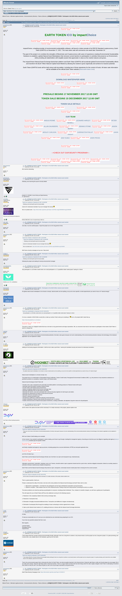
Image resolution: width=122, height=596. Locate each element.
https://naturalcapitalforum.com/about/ (31, 320)
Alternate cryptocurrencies (16, 16)
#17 (118, 511)
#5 (118, 222)
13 (18, 20)
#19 (118, 552)
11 (15, 20)
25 (35, 20)
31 (43, 20)
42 (58, 20)
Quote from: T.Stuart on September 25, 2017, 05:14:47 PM (34, 474)
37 (51, 20)
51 (71, 20)
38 (53, 20)
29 (40, 20)
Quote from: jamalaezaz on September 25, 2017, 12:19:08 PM (35, 202)
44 (61, 20)
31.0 (19, 11)
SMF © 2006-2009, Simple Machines (66, 593)
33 (46, 20)
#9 (118, 288)
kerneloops (6, 25)
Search (14, 13)
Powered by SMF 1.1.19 (53, 593)
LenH (4, 510)
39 (54, 20)
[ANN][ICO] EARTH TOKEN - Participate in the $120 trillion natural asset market (68, 16)
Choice (84, 35)
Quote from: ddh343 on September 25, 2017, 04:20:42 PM (34, 429)
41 (57, 20)
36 (50, 20)
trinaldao (5, 199)
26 (36, 20)
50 (69, 20)
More (26, 13)
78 (73, 20)
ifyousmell (6, 288)
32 (44, 20)
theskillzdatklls (7, 266)
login (16, 8)
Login (17, 13)
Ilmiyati (5, 532)
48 (66, 20)
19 (26, 20)
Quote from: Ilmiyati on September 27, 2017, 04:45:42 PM (34, 555)
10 (14, 20)
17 (24, 20)
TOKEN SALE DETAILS (70, 104)
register (20, 8)
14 (20, 20)
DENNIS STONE (75, 126)
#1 (118, 25)
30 (42, 20)
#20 (118, 569)
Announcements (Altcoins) (30, 16)
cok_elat (5, 222)
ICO (58, 35)
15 (21, 20)
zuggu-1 (5, 253)
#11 (118, 332)
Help (10, 13)
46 (64, 20)
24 (33, 20)
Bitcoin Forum (6, 16)
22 (31, 20)
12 (17, 20)
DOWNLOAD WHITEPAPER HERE (70, 80)
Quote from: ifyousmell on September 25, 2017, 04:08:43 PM (35, 369)
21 (29, 20)
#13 (118, 366)
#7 (118, 254)
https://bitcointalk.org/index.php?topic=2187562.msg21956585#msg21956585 (52, 209)
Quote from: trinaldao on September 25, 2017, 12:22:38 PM (34, 237)
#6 (118, 235)
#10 (118, 308)
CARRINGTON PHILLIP (75, 132)
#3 (118, 178)
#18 (118, 532)
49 (68, 20)
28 (39, 20)
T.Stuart (5, 404)
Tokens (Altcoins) (42, 16)
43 (59, 20)
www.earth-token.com (87, 69)
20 (28, 20)
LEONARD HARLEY (73, 120)
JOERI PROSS (85, 138)
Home (6, 13)
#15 (118, 426)
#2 (118, 166)
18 (25, 20)
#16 (118, 471)
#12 (118, 344)
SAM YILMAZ (55, 138)
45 (62, 20)
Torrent (22, 11)
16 (22, 20)
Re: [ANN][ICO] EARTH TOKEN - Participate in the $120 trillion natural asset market (46, 165)
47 (65, 20)
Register (22, 13)
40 (55, 20)
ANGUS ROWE (40, 120)
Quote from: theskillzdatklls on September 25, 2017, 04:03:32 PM (36, 311)
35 (48, 20)
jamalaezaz (6, 178)
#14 (118, 404)
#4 (118, 199)
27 (37, 20)
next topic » (116, 18)
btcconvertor (6, 165)
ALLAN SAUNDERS (41, 126)
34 (47, 20)
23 (32, 20)
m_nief (5, 343)
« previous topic (109, 18)
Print (117, 20)
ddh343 (5, 331)
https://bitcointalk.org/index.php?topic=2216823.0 (53, 572)
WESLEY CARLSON (39, 132)
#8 (118, 266)
